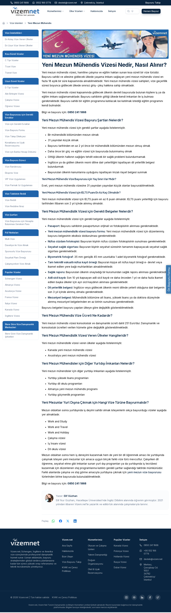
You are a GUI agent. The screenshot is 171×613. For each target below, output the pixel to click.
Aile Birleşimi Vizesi (14, 94)
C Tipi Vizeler (12, 61)
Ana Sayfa (67, 546)
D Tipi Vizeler (12, 88)
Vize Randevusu (13, 167)
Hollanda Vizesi (121, 557)
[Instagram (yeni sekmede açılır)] (126, 598)
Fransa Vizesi (11, 298)
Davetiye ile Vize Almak (16, 246)
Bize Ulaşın (67, 557)
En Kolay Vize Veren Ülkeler (19, 40)
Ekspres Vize (11, 173)
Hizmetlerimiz (55, 11)
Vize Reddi (10, 201)
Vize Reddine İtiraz (14, 207)
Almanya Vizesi (12, 285)
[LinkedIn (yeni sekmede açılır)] (142, 598)
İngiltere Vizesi (12, 316)
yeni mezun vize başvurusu (144, 473)
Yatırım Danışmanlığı (97, 555)
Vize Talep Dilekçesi (15, 137)
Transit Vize (11, 73)
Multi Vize (10, 239)
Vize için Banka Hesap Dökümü (20, 152)
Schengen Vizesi (13, 279)
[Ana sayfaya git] (3, 24)
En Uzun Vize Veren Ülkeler (19, 46)
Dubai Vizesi (120, 568)
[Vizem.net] (25, 542)
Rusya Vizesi (120, 562)
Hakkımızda (96, 11)
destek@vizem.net (150, 560)
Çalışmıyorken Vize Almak (18, 264)
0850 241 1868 (76, 113)
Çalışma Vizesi (12, 100)
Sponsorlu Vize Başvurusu (18, 252)
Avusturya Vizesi (13, 291)
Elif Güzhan (70, 496)
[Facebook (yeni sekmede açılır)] (150, 598)
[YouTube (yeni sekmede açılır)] (134, 598)
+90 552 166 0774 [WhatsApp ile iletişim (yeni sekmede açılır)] (148, 553)
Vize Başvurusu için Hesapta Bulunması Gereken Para (19, 223)
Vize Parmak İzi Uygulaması (18, 186)
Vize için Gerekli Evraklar (17, 124)
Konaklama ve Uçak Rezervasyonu (15, 145)
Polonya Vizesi (121, 552)
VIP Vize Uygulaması (15, 180)
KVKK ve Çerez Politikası (64, 598)
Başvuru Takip (153, 2)
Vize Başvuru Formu (15, 131)
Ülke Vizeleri (77, 11)
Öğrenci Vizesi (12, 107)
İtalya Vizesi (11, 304)
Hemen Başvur (151, 11)
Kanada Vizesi (12, 310)
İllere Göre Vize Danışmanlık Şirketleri (19, 336)
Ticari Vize (10, 67)
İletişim (112, 11)
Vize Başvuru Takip (71, 562)
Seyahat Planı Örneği (15, 258)
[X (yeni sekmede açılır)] (158, 598)
